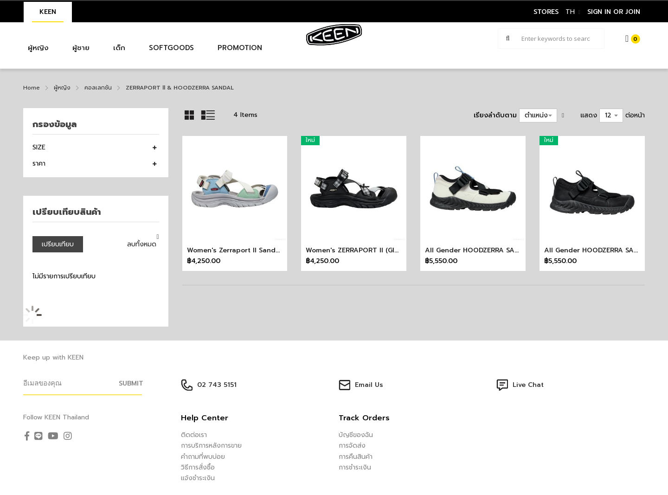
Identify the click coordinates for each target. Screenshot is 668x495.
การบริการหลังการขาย (211, 445)
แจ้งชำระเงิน (198, 478)
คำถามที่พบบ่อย (203, 457)
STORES (546, 12)
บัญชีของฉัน (356, 435)
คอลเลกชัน (98, 88)
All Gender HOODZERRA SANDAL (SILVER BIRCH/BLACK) (516, 250)
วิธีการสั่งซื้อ (198, 467)
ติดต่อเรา (194, 435)
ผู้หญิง (62, 88)
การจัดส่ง (352, 445)
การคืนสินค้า (356, 457)
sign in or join (613, 12)
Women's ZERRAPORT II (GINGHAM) (363, 250)
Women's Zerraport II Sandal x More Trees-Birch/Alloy (277, 250)
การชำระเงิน (355, 467)
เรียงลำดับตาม (495, 115)
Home (31, 88)
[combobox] (551, 38)
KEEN (47, 12)
